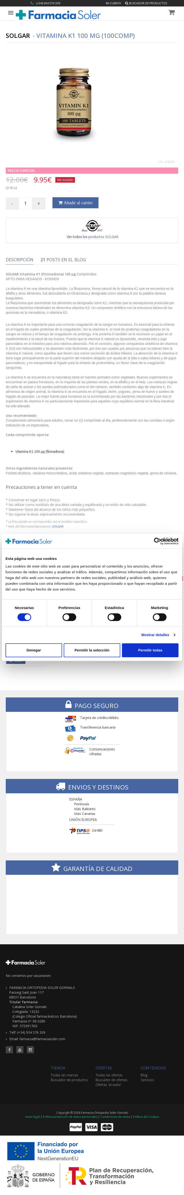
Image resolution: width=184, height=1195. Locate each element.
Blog (144, 1075)
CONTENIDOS (153, 1068)
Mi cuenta (113, 3)
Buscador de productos (146, 3)
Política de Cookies (146, 1117)
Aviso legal (32, 1117)
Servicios (147, 1080)
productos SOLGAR (103, 236)
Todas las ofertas (109, 1075)
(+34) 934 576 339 (48, 3)
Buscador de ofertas (111, 1080)
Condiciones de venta (115, 1117)
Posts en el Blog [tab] (63, 259)
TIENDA (58, 1068)
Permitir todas (150, 650)
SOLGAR (57, 526)
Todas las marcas (64, 1075)
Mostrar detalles (155, 635)
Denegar (34, 650)
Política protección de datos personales (70, 1117)
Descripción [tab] (19, 259)
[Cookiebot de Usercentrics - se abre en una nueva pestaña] (157, 541)
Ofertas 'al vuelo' (108, 1084)
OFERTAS (104, 1068)
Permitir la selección (92, 650)
